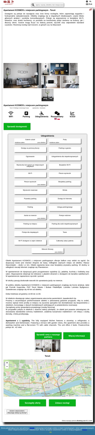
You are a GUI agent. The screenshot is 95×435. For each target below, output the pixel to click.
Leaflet (77, 395)
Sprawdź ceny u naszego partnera (48, 336)
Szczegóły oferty (32, 403)
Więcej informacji (77, 336)
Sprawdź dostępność (17, 127)
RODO (85, 430)
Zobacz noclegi (62, 403)
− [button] (7, 367)
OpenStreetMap (86, 395)
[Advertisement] (47, 44)
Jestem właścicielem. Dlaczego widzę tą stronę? (17, 412)
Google (32, 428)
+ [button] (7, 363)
